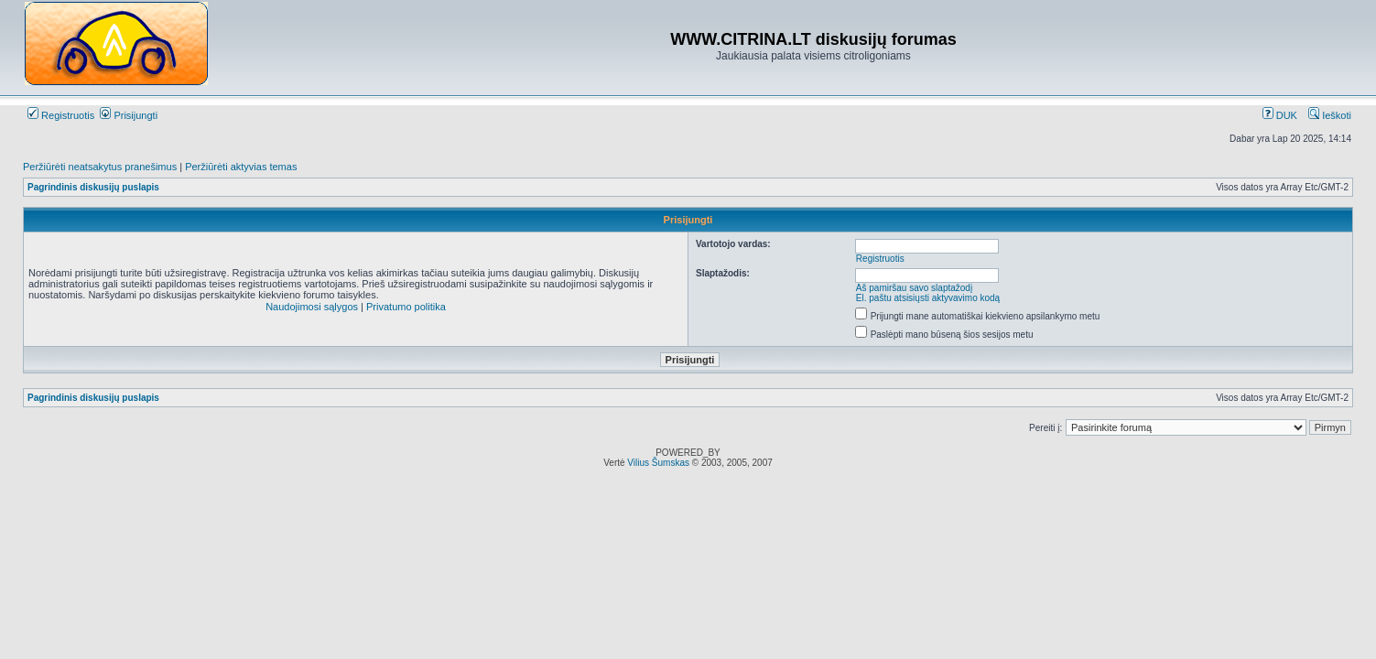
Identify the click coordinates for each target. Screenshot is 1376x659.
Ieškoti (1329, 115)
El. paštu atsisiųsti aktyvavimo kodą (928, 298)
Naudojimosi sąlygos (311, 306)
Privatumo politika (406, 306)
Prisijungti (128, 115)
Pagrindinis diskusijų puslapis (93, 187)
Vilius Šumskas (658, 463)
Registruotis (60, 115)
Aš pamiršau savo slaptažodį (914, 288)
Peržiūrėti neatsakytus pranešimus (100, 166)
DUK (1279, 115)
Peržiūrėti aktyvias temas (241, 166)
